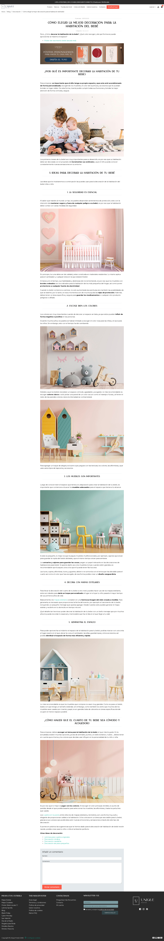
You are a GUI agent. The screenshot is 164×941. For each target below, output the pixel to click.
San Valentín (6, 918)
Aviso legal (33, 900)
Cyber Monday (7, 916)
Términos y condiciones (37, 903)
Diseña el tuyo (113, 7)
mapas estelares (60, 600)
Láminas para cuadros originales (57, 837)
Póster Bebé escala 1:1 (10, 905)
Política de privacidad (36, 905)
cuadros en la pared (51, 815)
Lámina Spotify (7, 908)
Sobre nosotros (92, 7)
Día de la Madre (7, 921)
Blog (3, 910)
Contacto (102, 7)
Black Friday (6, 913)
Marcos (56, 7)
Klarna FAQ (33, 913)
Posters (49, 7)
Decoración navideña (52, 841)
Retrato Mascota (8, 929)
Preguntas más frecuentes (66, 900)
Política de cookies (35, 910)
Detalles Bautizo (8, 926)
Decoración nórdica (52, 839)
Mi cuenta (60, 905)
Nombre (44, 856)
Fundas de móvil (66, 7)
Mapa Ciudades (7, 903)
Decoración (86, 31)
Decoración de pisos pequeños (56, 843)
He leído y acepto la (99, 909)
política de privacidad (106, 909)
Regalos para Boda (8, 924)
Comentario (46, 861)
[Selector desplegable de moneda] (152, 6)
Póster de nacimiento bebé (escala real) (60, 41)
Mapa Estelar (6, 900)
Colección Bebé (79, 7)
